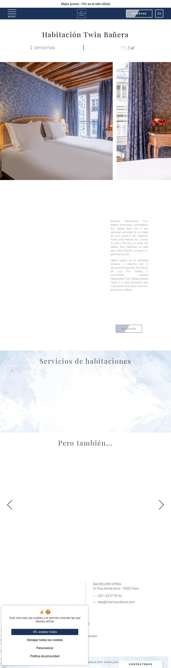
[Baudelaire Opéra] (81, 13)
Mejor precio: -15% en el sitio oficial (85, 4)
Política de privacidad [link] (44, 656)
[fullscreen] (76, 195)
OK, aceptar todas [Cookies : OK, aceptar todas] (45, 632)
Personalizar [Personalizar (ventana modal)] (44, 648)
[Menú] (12, 13)
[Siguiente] (9, 505)
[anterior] (161, 505)
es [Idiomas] (159, 13)
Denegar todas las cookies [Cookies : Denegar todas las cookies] (45, 640)
